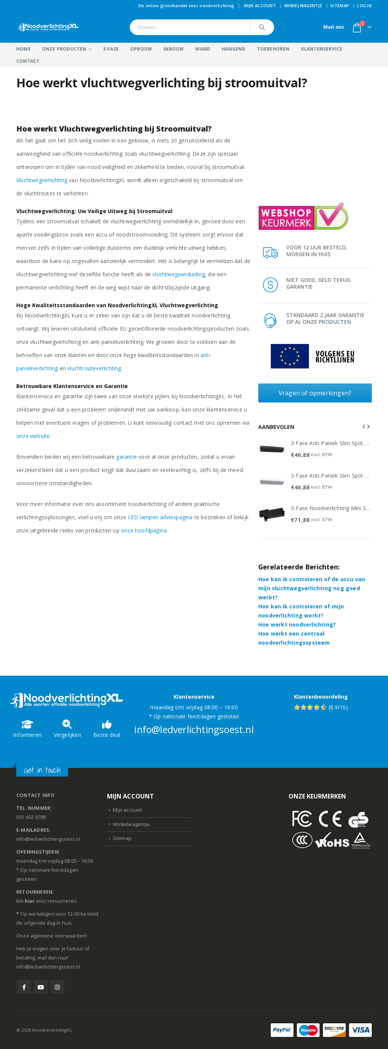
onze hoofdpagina (144, 530)
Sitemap (339, 5)
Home (23, 49)
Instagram (57, 987)
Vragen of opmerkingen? (315, 393)
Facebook (24, 987)
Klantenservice (322, 49)
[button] (363, 426)
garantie (126, 456)
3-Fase (111, 49)
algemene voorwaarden (58, 936)
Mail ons (334, 27)
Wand (202, 49)
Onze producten (64, 49)
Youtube (41, 987)
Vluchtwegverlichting (41, 180)
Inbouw (173, 49)
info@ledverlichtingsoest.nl (193, 729)
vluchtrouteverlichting (94, 368)
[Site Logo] (48, 27)
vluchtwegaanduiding (178, 274)
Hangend (233, 49)
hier (30, 901)
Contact (27, 61)
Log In (364, 5)
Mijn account (260, 5)
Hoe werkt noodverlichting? (297, 624)
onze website (33, 435)
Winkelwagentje (303, 5)
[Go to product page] (272, 449)
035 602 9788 (31, 817)
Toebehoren (273, 49)
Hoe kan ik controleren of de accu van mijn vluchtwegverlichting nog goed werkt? (311, 588)
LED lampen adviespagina (160, 517)
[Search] (262, 27)
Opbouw (141, 49)
